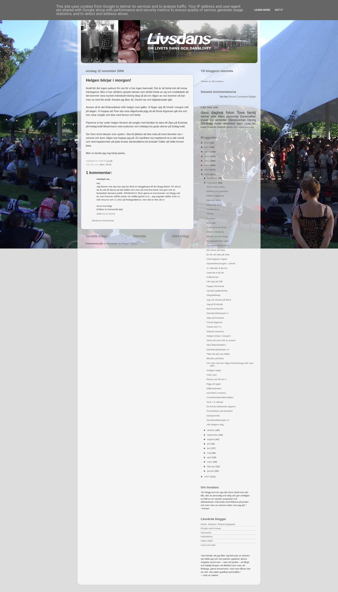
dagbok (217, 113)
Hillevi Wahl (207, 540)
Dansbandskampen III (218, 420)
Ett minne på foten (216, 250)
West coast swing (216, 186)
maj (209, 453)
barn (240, 123)
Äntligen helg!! (214, 370)
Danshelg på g (214, 205)
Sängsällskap (213, 295)
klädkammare (243, 127)
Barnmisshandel (215, 308)
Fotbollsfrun (207, 536)
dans (102, 164)
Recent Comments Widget (242, 96)
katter (204, 127)
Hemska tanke (214, 200)
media (247, 123)
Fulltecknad (213, 277)
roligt (252, 127)
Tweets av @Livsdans (212, 81)
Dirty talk (211, 223)
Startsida (139, 236)
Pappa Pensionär (215, 286)
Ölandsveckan (237, 120)
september (213, 435)
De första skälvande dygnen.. (222, 406)
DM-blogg (207, 123)
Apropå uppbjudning (217, 290)
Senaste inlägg (96, 236)
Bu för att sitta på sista (218, 254)
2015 (207, 142)
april (209, 457)
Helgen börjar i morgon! (219, 336)
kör (212, 120)
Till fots (210, 213)
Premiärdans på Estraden (220, 411)
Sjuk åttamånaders (216, 344)
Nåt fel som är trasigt (217, 236)
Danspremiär (213, 415)
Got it (279, 9)
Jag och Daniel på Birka (219, 299)
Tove (241, 113)
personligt (233, 116)
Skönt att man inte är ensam (221, 340)
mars (210, 461)
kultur (235, 127)
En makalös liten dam (218, 241)
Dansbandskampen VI (218, 245)
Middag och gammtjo (217, 191)
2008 (207, 174)
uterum (229, 127)
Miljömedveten (214, 388)
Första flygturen (215, 322)
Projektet (211, 127)
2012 (207, 156)
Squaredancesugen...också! (221, 263)
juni (209, 448)
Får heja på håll (215, 281)
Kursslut (211, 218)
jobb (213, 116)
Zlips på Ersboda (215, 318)
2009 (207, 169)
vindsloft (221, 127)
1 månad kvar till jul (217, 227)
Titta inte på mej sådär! (218, 354)
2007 (207, 476)
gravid (204, 120)
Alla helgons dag (215, 424)
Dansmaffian (248, 116)
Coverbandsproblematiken (220, 397)
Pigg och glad (214, 384)
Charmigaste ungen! (217, 259)
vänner (205, 116)
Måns (221, 116)
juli (209, 443)
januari (211, 471)
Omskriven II (213, 209)
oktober (211, 430)
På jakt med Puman (211, 528)
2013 (207, 151)
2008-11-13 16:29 (105, 213)
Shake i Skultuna (215, 231)
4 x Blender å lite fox (217, 268)
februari (211, 466)
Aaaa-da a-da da (215, 272)
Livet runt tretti (208, 545)
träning (251, 120)
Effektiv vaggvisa (215, 195)
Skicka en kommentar (103, 220)
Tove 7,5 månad (215, 402)
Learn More (262, 9)
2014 (207, 147)
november (212, 182)
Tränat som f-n (214, 326)
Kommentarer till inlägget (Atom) (120, 243)
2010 (207, 165)
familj (108, 164)
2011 (207, 160)
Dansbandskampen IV (218, 349)
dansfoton (229, 123)
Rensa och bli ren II (217, 379)
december (212, 178)
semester (221, 120)
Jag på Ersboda (215, 304)
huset (218, 123)
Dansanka (206, 532)
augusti (211, 439)
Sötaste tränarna (215, 331)
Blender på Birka (215, 358)
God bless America (216, 393)
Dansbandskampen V (218, 313)
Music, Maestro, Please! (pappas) (218, 524)
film (254, 123)
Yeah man (212, 374)
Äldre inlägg (180, 236)
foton (230, 113)
